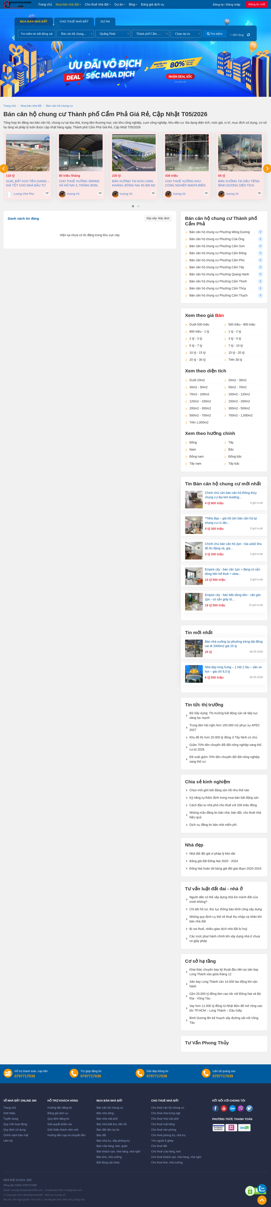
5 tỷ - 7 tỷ (196, 345)
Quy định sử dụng (15, 1129)
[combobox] (75, 34)
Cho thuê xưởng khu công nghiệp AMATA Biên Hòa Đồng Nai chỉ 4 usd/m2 (185, 183)
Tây (231, 442)
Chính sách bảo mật (16, 1135)
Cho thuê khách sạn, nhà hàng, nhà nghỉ (176, 1157)
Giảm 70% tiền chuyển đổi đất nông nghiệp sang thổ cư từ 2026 (226, 747)
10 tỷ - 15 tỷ (198, 352)
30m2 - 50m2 (199, 387)
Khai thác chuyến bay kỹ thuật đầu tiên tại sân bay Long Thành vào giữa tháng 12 (224, 972)
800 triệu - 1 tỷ (199, 331)
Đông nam (197, 456)
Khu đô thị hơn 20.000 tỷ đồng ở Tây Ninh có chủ (223, 737)
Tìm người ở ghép (162, 1140)
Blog (132, 4)
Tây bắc (234, 463)
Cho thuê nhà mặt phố (165, 1118)
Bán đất (101, 1135)
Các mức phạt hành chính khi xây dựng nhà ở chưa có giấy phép (225, 939)
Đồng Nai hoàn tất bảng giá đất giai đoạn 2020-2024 (225, 868)
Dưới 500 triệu (199, 324)
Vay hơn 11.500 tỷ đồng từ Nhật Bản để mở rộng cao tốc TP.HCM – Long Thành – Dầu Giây (226, 1008)
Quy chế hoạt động (15, 1124)
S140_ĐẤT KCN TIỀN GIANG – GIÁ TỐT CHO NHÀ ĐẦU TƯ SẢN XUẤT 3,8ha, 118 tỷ (27, 183)
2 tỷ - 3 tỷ (196, 338)
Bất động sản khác (108, 1162)
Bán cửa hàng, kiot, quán (111, 1146)
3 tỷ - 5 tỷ (235, 338)
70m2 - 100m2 (199, 394)
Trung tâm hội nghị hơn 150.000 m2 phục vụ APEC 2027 (225, 727)
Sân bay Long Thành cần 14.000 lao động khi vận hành (224, 984)
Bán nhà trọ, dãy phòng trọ (113, 1140)
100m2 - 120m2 (239, 394)
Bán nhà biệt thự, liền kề (111, 1124)
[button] (133, 206)
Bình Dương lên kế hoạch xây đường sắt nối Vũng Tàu (224, 1020)
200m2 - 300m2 (200, 408)
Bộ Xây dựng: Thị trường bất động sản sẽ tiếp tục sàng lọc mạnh (224, 715)
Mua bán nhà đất (67, 4)
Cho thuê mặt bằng (163, 1124)
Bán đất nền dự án (107, 1129)
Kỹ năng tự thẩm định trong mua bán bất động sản (224, 797)
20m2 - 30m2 (238, 380)
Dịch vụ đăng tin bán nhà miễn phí (213, 824)
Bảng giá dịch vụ (152, 4)
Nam (193, 449)
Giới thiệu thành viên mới (63, 1129)
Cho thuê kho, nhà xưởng (167, 1162)
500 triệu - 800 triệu (242, 324)
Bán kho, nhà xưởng (109, 1157)
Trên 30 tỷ (235, 359)
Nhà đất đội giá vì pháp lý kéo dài (212, 853)
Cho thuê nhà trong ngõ (165, 1113)
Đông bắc (235, 456)
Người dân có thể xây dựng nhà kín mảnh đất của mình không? (224, 899)
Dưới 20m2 (197, 380)
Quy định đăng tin (58, 1118)
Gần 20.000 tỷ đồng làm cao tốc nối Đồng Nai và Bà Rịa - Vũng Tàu (225, 996)
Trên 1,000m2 (199, 422)
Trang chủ (45, 4)
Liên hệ (8, 1140)
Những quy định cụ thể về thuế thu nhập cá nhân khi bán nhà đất (226, 919)
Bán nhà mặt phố (107, 1118)
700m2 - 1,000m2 (241, 415)
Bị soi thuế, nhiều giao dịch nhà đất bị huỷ (218, 929)
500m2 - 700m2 (200, 415)
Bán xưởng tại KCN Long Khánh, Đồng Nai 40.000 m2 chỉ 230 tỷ (133, 183)
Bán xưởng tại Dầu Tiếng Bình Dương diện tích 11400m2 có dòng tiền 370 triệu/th (239, 183)
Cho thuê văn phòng (163, 1129)
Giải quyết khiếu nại (60, 1124)
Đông (193, 442)
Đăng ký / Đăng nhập (226, 4)
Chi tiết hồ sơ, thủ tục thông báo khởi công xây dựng (226, 909)
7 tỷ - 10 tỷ (236, 345)
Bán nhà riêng (105, 1113)
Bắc (231, 449)
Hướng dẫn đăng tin (60, 1107)
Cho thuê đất (159, 1146)
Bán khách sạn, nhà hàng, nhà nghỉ (118, 1151)
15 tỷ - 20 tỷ (237, 352)
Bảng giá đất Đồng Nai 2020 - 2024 (214, 861)
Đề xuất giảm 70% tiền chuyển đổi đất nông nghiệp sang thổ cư (225, 759)
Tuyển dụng (11, 1118)
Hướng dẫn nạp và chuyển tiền (67, 1135)
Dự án (118, 4)
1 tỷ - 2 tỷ (235, 331)
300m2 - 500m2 (239, 408)
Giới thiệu (9, 1113)
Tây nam (195, 463)
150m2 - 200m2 (239, 401)
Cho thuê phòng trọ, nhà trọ (168, 1135)
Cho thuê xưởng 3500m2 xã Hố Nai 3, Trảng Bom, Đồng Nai (79, 183)
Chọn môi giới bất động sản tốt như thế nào (219, 790)
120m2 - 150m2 (200, 401)
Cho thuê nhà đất (97, 4)
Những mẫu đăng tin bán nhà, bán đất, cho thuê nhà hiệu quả (225, 815)
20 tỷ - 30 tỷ (198, 359)
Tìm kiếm (215, 33)
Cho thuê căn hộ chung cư (167, 1107)
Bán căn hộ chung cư (109, 1107)
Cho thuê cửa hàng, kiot (166, 1151)
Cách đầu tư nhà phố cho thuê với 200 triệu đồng (223, 805)
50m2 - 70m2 (238, 387)
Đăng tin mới (257, 4)
